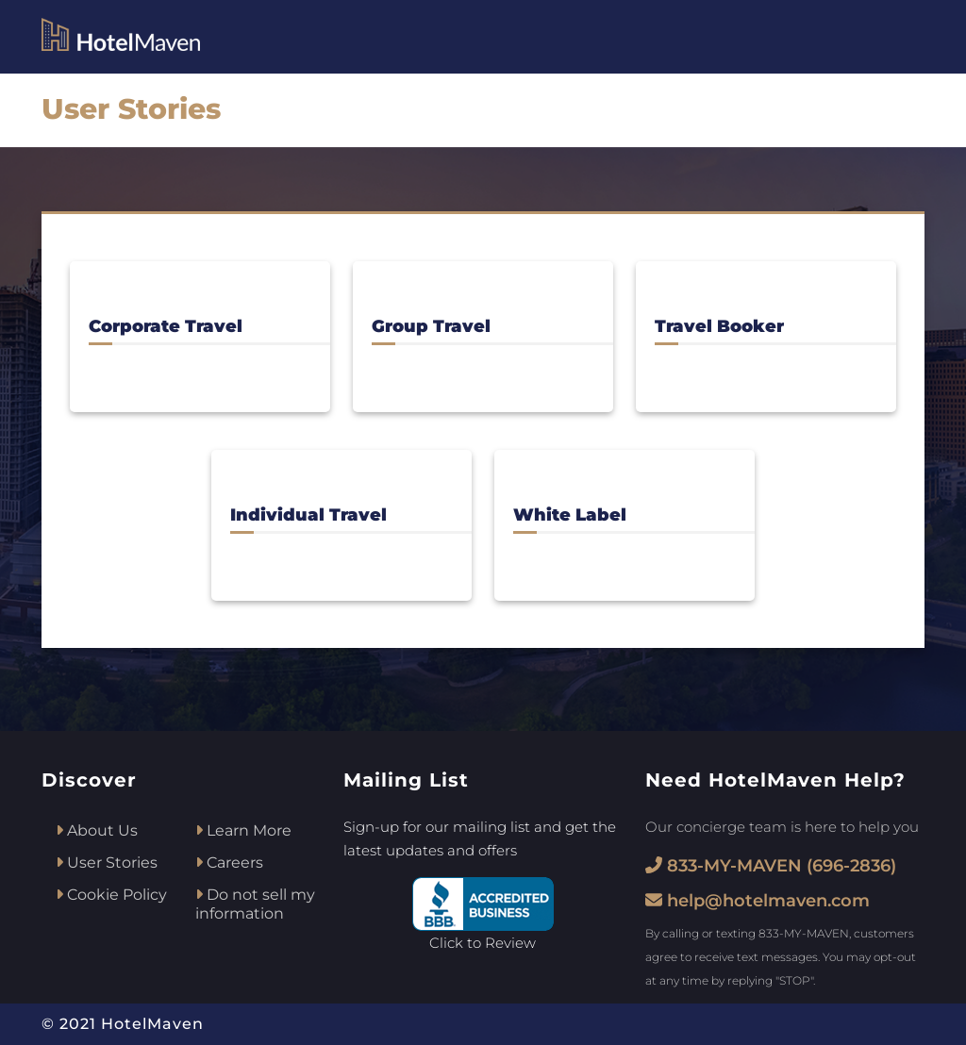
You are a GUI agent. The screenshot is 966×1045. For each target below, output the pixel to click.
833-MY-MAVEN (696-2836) (770, 865)
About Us (97, 830)
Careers (229, 862)
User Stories (107, 862)
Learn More (243, 830)
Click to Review (482, 943)
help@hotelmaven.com (757, 900)
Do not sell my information (255, 904)
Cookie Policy (111, 895)
